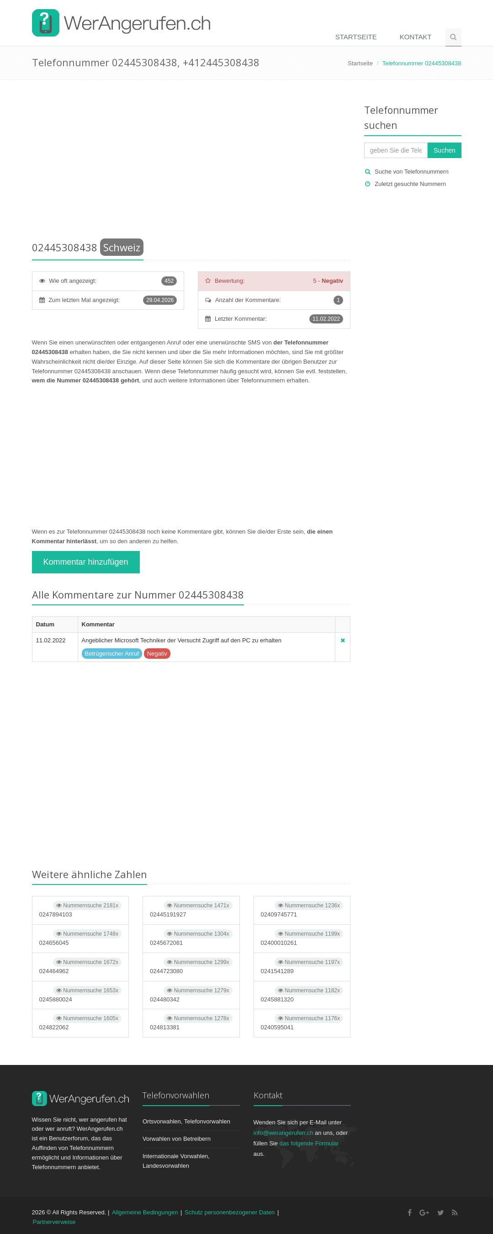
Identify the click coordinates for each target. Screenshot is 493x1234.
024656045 (80, 937)
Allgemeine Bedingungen (145, 1212)
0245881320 (302, 994)
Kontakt (416, 37)
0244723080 (191, 966)
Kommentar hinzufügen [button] (85, 562)
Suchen (444, 150)
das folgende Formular (309, 1143)
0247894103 (80, 909)
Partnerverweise (54, 1221)
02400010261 (302, 937)
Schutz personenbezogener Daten (230, 1212)
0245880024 (80, 994)
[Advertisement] (191, 162)
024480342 (191, 994)
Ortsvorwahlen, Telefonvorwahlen (186, 1121)
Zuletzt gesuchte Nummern (410, 183)
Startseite (356, 37)
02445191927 (191, 909)
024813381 (191, 1022)
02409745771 (302, 909)
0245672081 (191, 937)
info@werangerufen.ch (283, 1132)
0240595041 (302, 1022)
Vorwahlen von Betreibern (177, 1138)
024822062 (80, 1022)
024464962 (80, 966)
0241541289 (302, 966)
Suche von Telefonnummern (412, 171)
